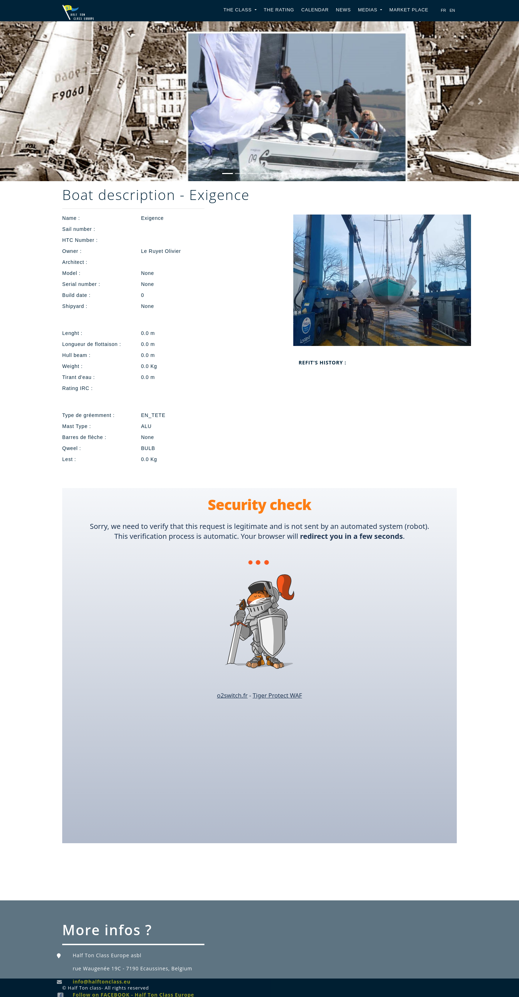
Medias (368, 9)
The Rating (279, 9)
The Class (238, 9)
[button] (39, 101)
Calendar (314, 9)
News (343, 9)
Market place (408, 9)
